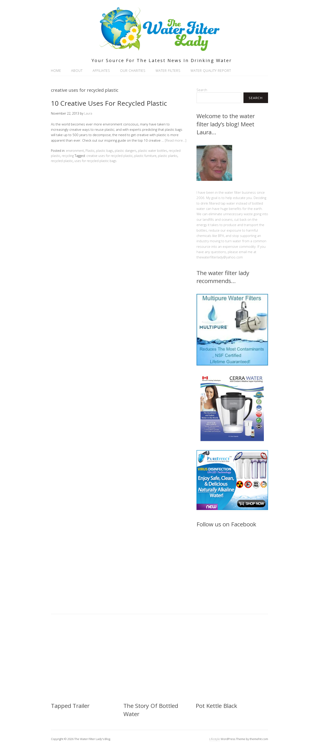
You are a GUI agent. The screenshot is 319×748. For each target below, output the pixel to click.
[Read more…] (175, 140)
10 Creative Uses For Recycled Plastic (109, 103)
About (77, 70)
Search (201, 90)
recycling (68, 156)
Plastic (90, 150)
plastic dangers (125, 150)
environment (75, 150)
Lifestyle (214, 739)
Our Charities (133, 70)
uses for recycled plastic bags (95, 161)
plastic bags (104, 150)
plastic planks (167, 156)
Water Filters (168, 70)
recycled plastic (62, 161)
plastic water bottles (152, 150)
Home (56, 70)
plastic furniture (145, 156)
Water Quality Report (211, 70)
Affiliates (101, 70)
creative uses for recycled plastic (109, 156)
